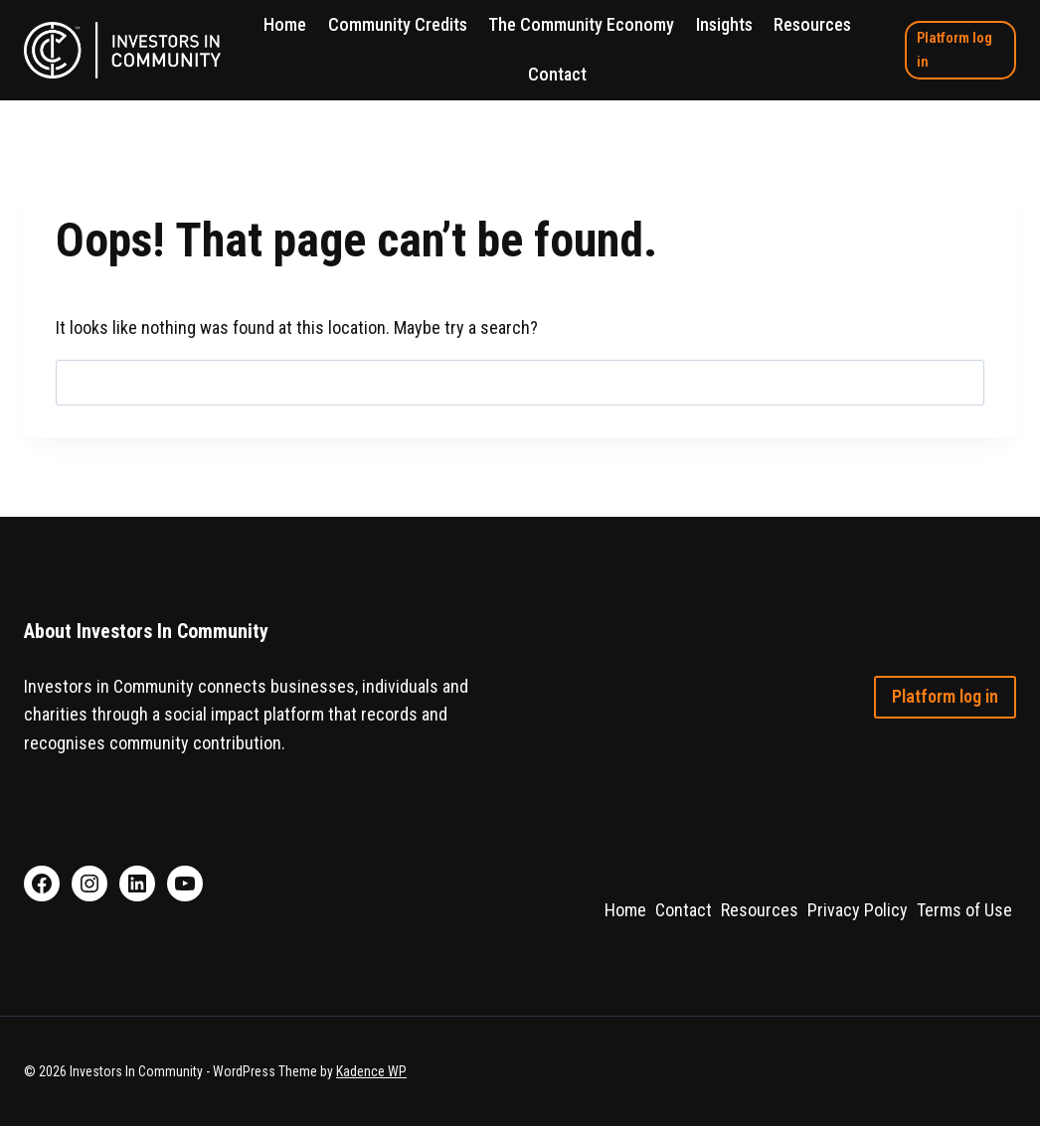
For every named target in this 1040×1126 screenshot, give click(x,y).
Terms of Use (964, 909)
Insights (724, 24)
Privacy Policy (857, 909)
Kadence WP (371, 1071)
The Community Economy (581, 24)
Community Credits (397, 24)
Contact (557, 74)
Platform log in (954, 50)
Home (284, 24)
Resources (812, 24)
